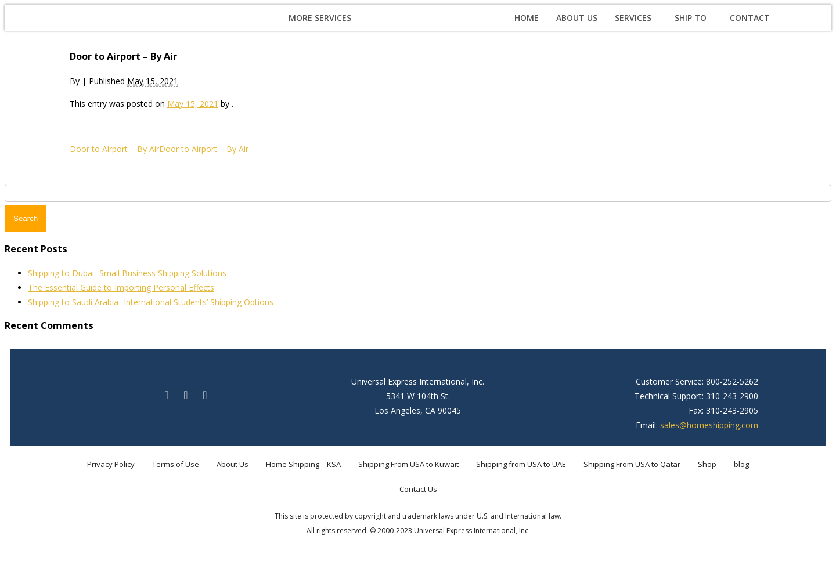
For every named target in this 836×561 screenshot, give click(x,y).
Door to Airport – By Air (114, 148)
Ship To (691, 17)
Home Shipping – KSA (303, 464)
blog (741, 464)
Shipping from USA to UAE (521, 464)
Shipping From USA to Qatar (631, 464)
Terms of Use (175, 464)
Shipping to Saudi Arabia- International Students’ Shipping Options (150, 301)
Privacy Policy (111, 464)
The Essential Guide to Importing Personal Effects (121, 287)
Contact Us (418, 489)
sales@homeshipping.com (709, 424)
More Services (320, 17)
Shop (707, 464)
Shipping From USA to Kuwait (408, 464)
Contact (750, 17)
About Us (576, 17)
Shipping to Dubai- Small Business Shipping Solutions (127, 272)
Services (633, 17)
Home (526, 17)
